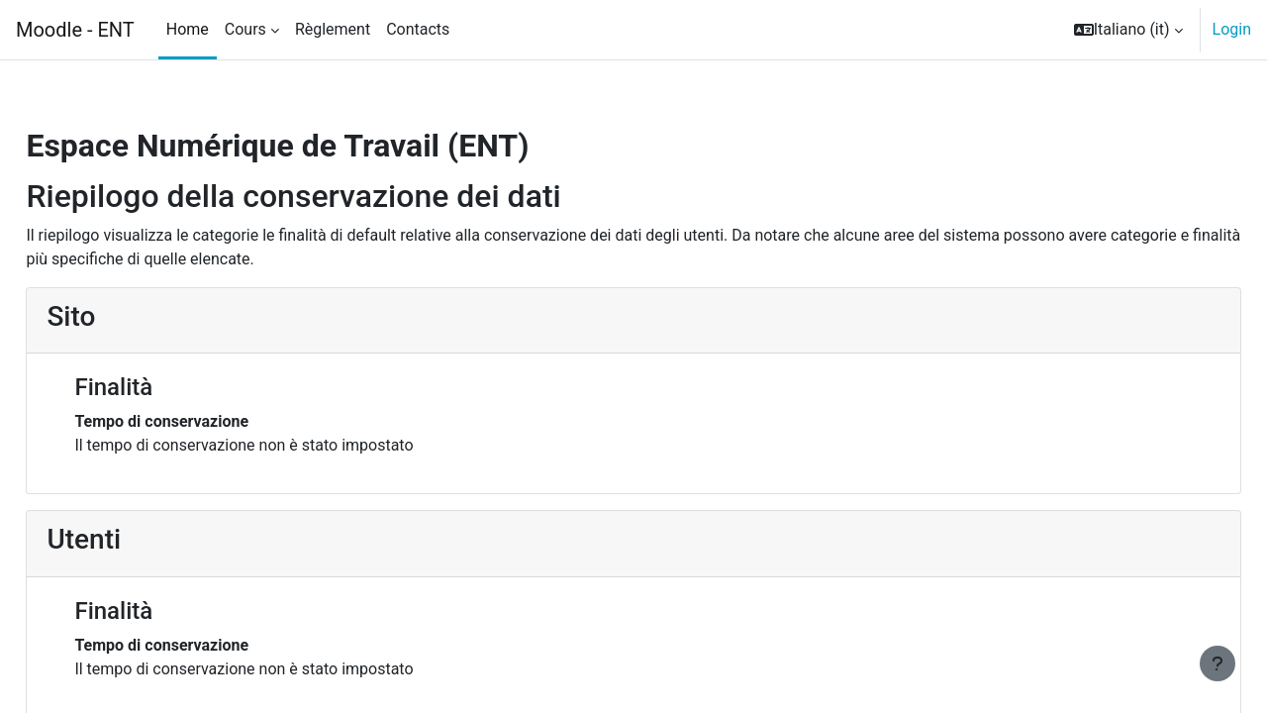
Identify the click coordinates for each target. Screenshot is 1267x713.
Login (1232, 29)
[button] (1128, 29)
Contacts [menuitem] (417, 29)
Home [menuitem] (187, 29)
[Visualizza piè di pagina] (1217, 663)
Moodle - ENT (75, 30)
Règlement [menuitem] (332, 29)
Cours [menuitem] (245, 29)
